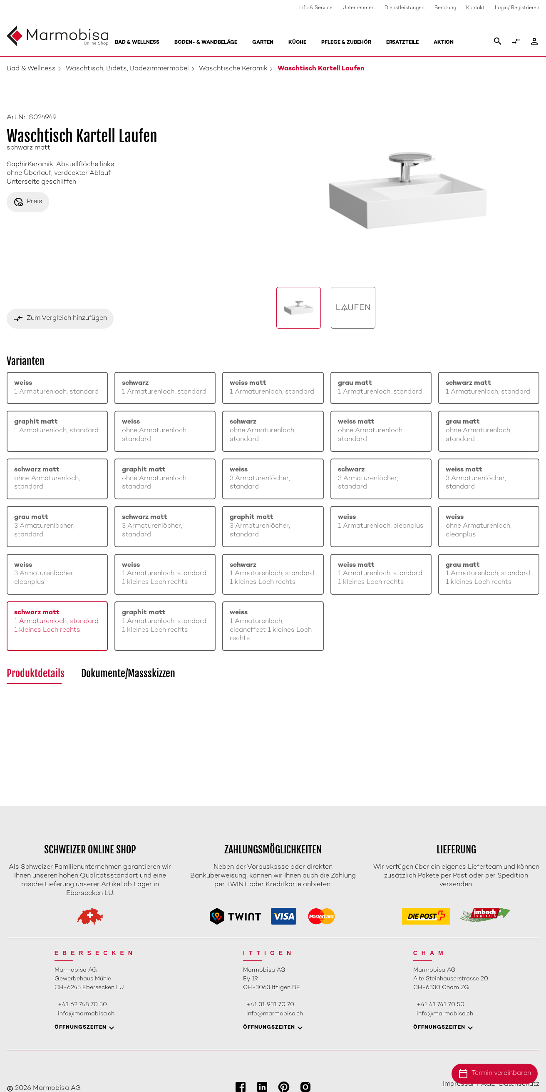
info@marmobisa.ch (86, 1014)
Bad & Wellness (137, 42)
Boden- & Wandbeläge (205, 42)
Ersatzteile (402, 42)
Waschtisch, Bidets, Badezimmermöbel (127, 68)
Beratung (445, 8)
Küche (297, 42)
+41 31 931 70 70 (270, 1005)
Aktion (444, 42)
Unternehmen (358, 8)
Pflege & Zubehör (346, 42)
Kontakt (475, 8)
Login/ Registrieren (517, 8)
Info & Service (316, 8)
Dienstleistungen (404, 8)
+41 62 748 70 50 (82, 1005)
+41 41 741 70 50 (440, 1005)
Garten (262, 42)
